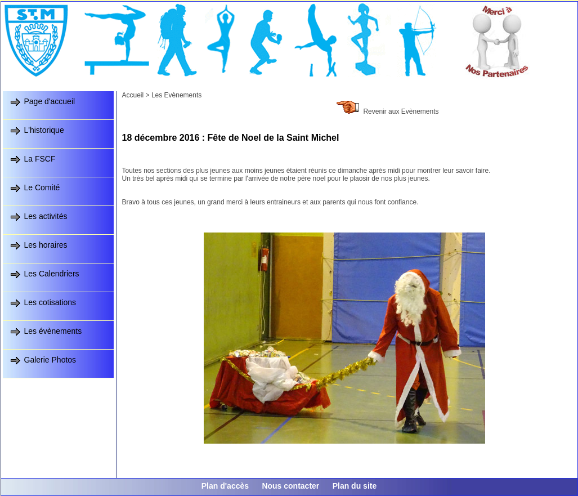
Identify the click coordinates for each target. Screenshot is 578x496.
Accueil (133, 95)
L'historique (44, 130)
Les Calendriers (51, 273)
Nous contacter (290, 485)
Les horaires (46, 244)
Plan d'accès (225, 485)
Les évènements (53, 331)
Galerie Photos (50, 359)
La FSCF (40, 158)
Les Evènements (176, 95)
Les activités (46, 216)
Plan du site (355, 485)
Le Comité (42, 187)
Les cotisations (50, 302)
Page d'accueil (49, 101)
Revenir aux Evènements (400, 111)
